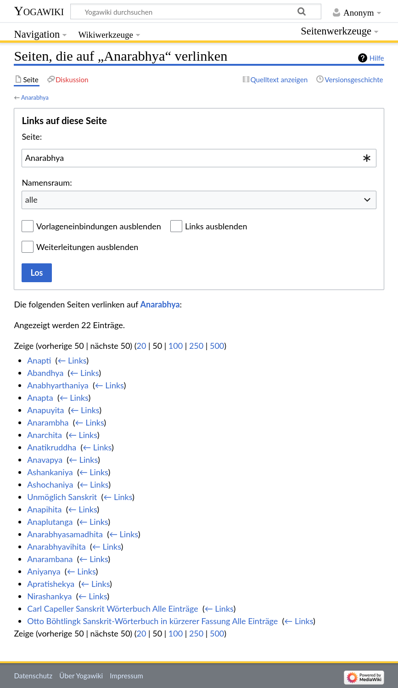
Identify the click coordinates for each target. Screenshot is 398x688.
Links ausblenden (216, 226)
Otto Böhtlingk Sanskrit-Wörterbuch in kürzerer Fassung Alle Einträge (152, 621)
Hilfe (377, 58)
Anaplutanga (50, 522)
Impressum (126, 675)
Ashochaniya (50, 484)
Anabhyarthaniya (58, 385)
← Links (71, 360)
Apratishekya (50, 584)
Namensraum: (47, 182)
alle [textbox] (31, 199)
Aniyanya (43, 571)
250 (196, 346)
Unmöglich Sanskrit (62, 497)
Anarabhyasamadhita (65, 534)
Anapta (40, 397)
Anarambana (50, 559)
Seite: (32, 136)
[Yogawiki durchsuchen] (196, 11)
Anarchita (44, 435)
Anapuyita (45, 410)
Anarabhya (35, 97)
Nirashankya (49, 596)
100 (175, 346)
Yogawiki (39, 11)
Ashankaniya (50, 472)
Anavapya (44, 460)
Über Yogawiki (81, 675)
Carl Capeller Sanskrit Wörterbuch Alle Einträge (112, 608)
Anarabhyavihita (56, 546)
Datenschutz (33, 675)
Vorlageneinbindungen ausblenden (98, 226)
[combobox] (199, 158)
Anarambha (47, 422)
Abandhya (45, 373)
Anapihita (44, 509)
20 (141, 346)
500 (217, 346)
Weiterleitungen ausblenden (87, 247)
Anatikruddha (51, 447)
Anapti (39, 360)
